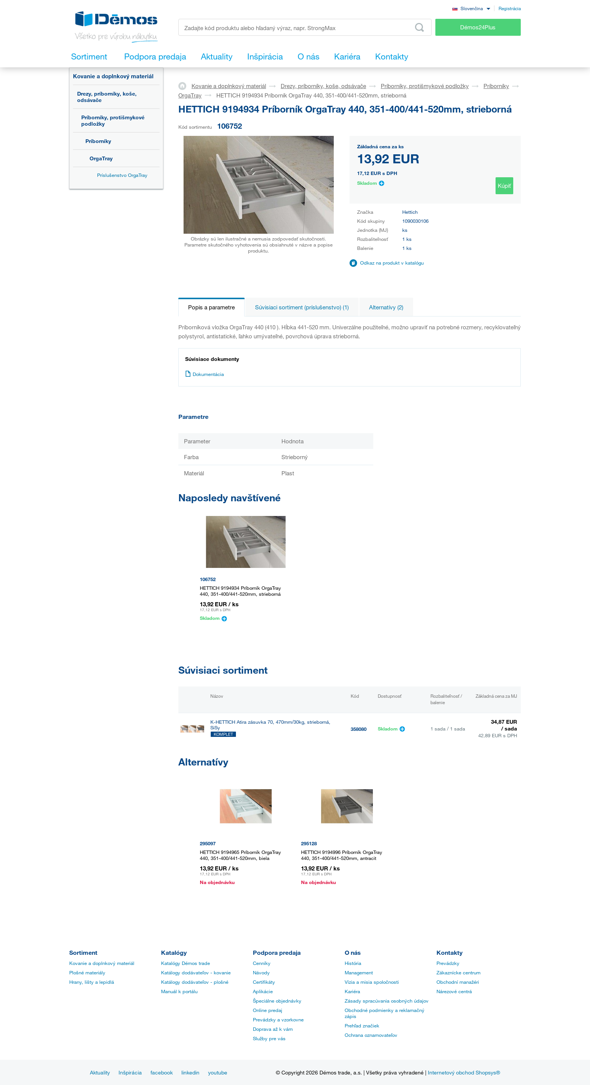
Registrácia (510, 8)
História (353, 963)
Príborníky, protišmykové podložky (112, 120)
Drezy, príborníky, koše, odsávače (107, 96)
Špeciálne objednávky (277, 1001)
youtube (217, 1072)
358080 (358, 729)
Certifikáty (264, 982)
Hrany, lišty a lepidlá (91, 982)
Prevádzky (447, 963)
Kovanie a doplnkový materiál (113, 76)
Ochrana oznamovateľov (371, 1035)
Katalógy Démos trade (185, 963)
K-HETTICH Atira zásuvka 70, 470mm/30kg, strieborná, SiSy (270, 724)
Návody (261, 972)
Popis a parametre (211, 307)
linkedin (190, 1072)
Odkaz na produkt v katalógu (392, 263)
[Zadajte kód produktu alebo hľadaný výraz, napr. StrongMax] (305, 27)
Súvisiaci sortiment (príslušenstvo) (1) (302, 307)
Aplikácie (263, 991)
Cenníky (262, 963)
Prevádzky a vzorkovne (278, 1020)
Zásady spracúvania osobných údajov (387, 1001)
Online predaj (267, 1010)
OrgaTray (101, 158)
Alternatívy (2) (386, 307)
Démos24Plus (478, 27)
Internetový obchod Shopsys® (464, 1072)
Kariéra (352, 991)
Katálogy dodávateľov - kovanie (196, 972)
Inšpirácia (130, 1072)
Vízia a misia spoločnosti (372, 982)
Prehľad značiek (362, 1026)
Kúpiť (504, 185)
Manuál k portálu (179, 991)
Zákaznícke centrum (458, 972)
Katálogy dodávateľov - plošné (194, 982)
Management (359, 972)
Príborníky (98, 141)
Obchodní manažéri (457, 982)
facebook (162, 1072)
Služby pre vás (269, 1038)
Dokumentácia (204, 374)
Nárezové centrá (454, 991)
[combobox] (471, 8)
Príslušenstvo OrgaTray (122, 175)
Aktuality (100, 1072)
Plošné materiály (87, 972)
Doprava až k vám (273, 1029)
